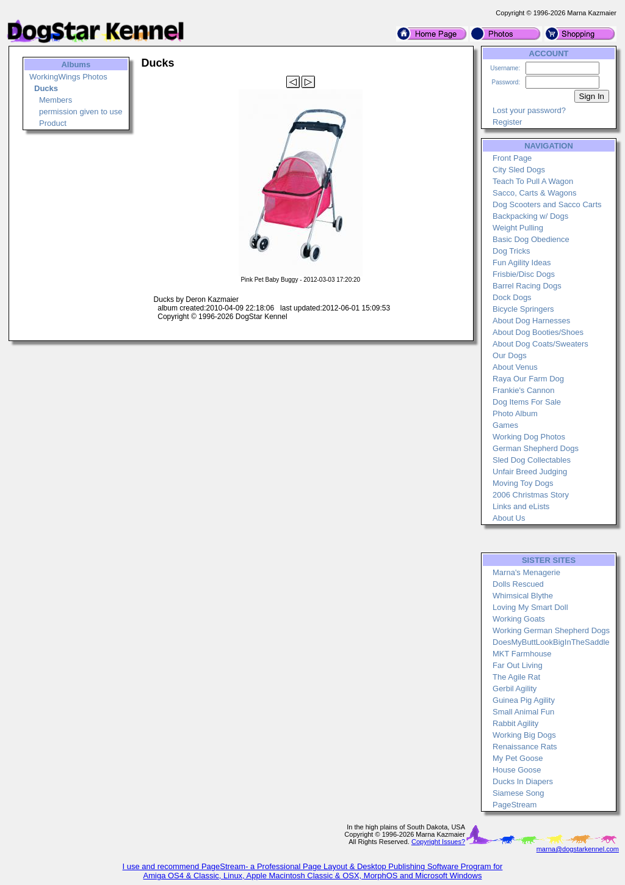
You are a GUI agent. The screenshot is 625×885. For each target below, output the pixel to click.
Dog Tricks (511, 250)
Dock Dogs (512, 297)
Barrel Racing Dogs (527, 285)
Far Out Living (518, 665)
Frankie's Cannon (523, 390)
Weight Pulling (518, 227)
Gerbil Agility (514, 688)
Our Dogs (510, 355)
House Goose (517, 769)
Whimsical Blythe (523, 595)
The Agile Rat (516, 676)
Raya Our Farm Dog (528, 378)
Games (505, 425)
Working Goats (519, 618)
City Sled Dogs (519, 169)
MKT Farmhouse (522, 653)
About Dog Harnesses (531, 320)
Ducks (46, 88)
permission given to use (81, 111)
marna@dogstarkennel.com (577, 849)
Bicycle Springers (523, 309)
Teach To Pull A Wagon (533, 181)
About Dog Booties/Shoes (538, 332)
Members (55, 100)
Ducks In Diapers (523, 781)
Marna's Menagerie (526, 572)
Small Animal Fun (523, 711)
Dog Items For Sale (527, 401)
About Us (509, 518)
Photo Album (515, 413)
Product (53, 123)
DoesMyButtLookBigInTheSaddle (551, 642)
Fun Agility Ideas (522, 262)
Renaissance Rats (525, 746)
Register (507, 122)
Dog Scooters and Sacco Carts (547, 204)
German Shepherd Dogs (536, 448)
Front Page (512, 158)
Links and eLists (521, 506)
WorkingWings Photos (68, 76)
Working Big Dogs (524, 735)
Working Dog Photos (529, 436)
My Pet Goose (518, 758)
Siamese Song (518, 793)
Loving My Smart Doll (530, 607)
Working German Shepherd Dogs (551, 630)
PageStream (514, 804)
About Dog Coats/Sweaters (540, 343)
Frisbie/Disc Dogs (524, 274)
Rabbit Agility (515, 723)
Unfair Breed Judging (530, 471)
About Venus (515, 367)
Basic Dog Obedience (531, 239)
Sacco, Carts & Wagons (535, 192)
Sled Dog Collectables (532, 460)
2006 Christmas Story (531, 494)
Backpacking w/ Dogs (530, 216)
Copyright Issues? (438, 841)
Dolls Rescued (518, 584)
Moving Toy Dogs (523, 483)
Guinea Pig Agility (524, 700)
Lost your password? (529, 110)
